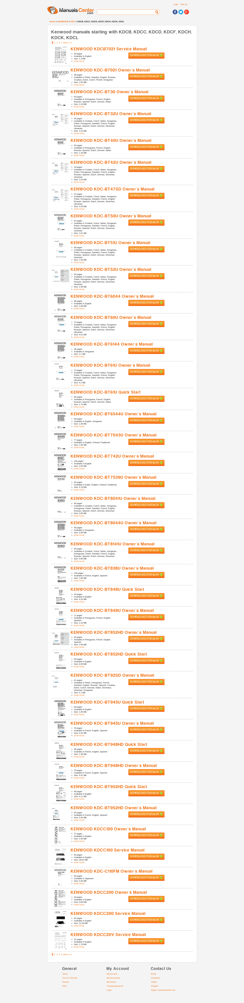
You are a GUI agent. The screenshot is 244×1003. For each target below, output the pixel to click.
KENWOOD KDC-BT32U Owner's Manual (111, 113)
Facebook (155, 978)
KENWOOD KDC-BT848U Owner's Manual (112, 610)
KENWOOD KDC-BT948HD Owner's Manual (114, 765)
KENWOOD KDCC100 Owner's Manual (108, 829)
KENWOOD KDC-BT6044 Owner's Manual (112, 296)
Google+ (155, 986)
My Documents (113, 978)
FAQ (64, 986)
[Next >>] (67, 42)
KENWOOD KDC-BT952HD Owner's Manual (114, 808)
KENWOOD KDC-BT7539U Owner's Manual (114, 477)
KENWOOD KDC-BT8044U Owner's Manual (114, 523)
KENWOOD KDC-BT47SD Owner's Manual (113, 189)
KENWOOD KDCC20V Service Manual (108, 934)
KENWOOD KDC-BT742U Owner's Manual (112, 456)
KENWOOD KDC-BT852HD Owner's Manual (114, 632)
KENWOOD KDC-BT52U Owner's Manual (111, 269)
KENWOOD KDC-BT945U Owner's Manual (112, 723)
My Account (112, 974)
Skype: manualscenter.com (163, 990)
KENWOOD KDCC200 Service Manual (108, 913)
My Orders (111, 982)
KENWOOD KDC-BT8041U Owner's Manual (113, 498)
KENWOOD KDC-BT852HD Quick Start (109, 654)
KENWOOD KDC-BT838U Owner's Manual (112, 568)
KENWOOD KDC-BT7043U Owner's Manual (114, 435)
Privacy (65, 982)
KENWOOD (63, 21)
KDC (73, 21)
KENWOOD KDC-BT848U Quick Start (107, 589)
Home (52, 21)
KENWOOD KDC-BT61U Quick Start (106, 392)
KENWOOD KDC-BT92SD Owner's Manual (112, 675)
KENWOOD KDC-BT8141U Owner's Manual (113, 544)
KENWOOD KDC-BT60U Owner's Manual (111, 317)
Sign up (183, 4)
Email (153, 974)
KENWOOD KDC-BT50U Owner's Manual (111, 216)
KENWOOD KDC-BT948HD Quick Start (109, 744)
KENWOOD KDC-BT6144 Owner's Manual (112, 344)
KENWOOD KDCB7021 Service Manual (109, 49)
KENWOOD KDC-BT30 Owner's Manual (110, 92)
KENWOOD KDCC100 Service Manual (108, 850)
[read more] (79, 61)
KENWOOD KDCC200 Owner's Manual (109, 892)
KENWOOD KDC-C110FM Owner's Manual (112, 871)
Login (175, 4)
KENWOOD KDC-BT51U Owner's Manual (110, 242)
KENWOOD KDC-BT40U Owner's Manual (111, 140)
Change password (115, 986)
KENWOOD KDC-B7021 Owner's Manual (110, 70)
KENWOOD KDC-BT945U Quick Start (107, 702)
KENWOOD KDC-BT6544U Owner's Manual (114, 414)
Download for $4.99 (146, 55)
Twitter (154, 982)
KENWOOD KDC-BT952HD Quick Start (109, 786)
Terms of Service (69, 978)
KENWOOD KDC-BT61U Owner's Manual (110, 365)
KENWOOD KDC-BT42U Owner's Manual (111, 162)
